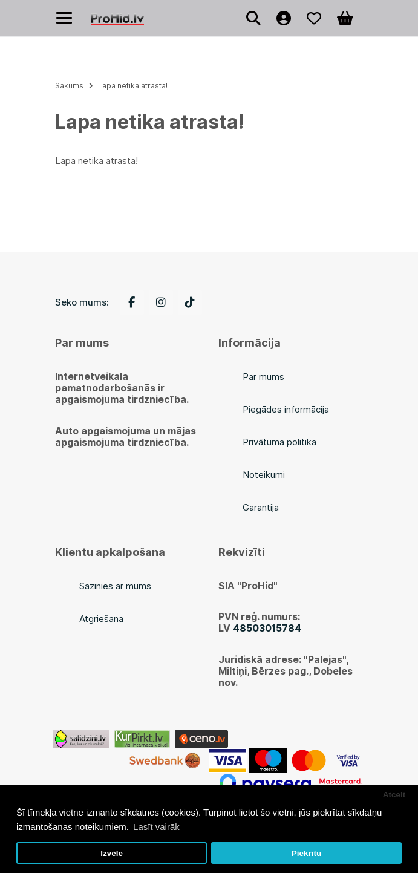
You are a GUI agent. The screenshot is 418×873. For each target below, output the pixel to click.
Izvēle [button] (111, 853)
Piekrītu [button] (307, 853)
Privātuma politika (279, 442)
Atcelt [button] (394, 794)
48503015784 (267, 628)
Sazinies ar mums (115, 586)
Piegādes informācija (286, 409)
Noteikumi (264, 474)
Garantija (261, 507)
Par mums (263, 376)
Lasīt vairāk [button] (156, 827)
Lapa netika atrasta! (133, 85)
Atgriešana (101, 618)
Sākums (69, 85)
